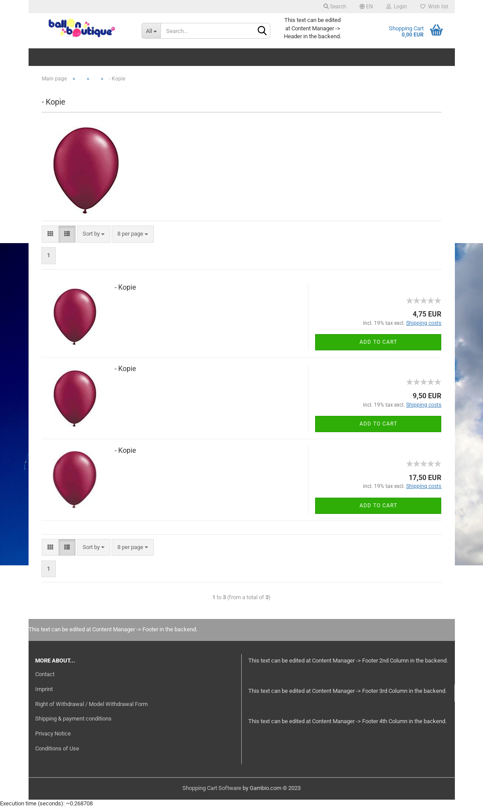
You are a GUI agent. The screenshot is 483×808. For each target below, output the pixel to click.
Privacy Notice (53, 733)
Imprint (44, 689)
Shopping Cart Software (211, 788)
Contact (44, 674)
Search (334, 7)
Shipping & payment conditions (73, 718)
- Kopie (125, 287)
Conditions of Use (57, 748)
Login (396, 7)
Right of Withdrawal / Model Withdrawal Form (91, 704)
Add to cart (378, 342)
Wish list (434, 7)
